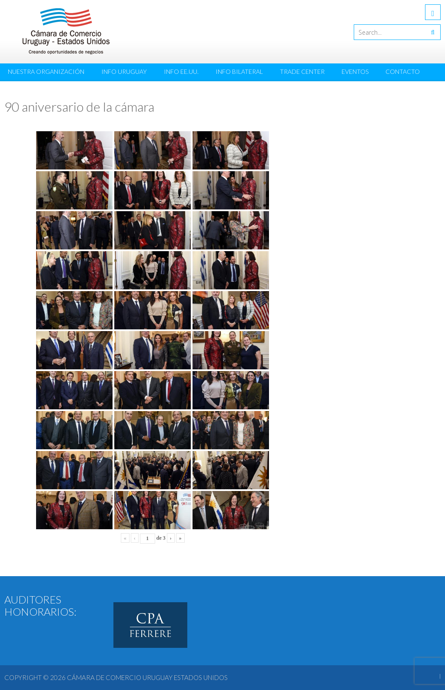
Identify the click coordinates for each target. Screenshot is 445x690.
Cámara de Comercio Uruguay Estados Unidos (147, 677)
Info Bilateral (239, 71)
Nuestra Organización (46, 71)
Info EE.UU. (181, 71)
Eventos (355, 71)
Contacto (402, 71)
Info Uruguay (124, 71)
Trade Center (302, 71)
